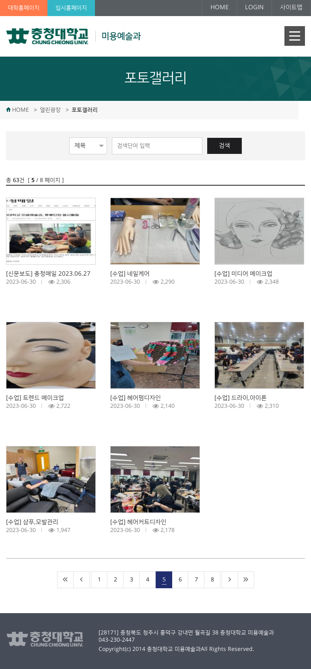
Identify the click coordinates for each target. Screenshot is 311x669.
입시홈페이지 (71, 8)
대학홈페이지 (23, 8)
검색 (224, 145)
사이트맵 (291, 7)
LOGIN (254, 7)
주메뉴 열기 (294, 36)
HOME (219, 7)
